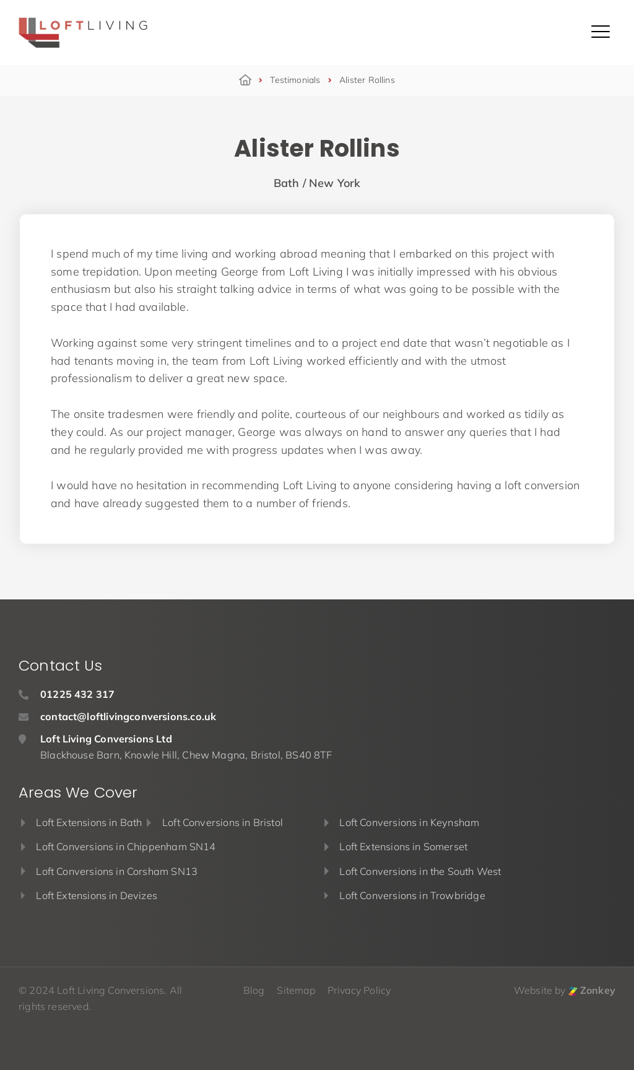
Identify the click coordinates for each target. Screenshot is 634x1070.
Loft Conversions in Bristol (222, 822)
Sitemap (296, 990)
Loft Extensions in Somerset (403, 846)
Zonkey (591, 990)
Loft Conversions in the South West (420, 871)
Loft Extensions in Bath (89, 822)
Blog (254, 990)
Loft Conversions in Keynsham (409, 822)
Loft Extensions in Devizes (96, 895)
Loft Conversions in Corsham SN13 (117, 871)
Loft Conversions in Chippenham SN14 (125, 846)
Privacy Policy (359, 990)
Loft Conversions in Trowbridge (412, 895)
